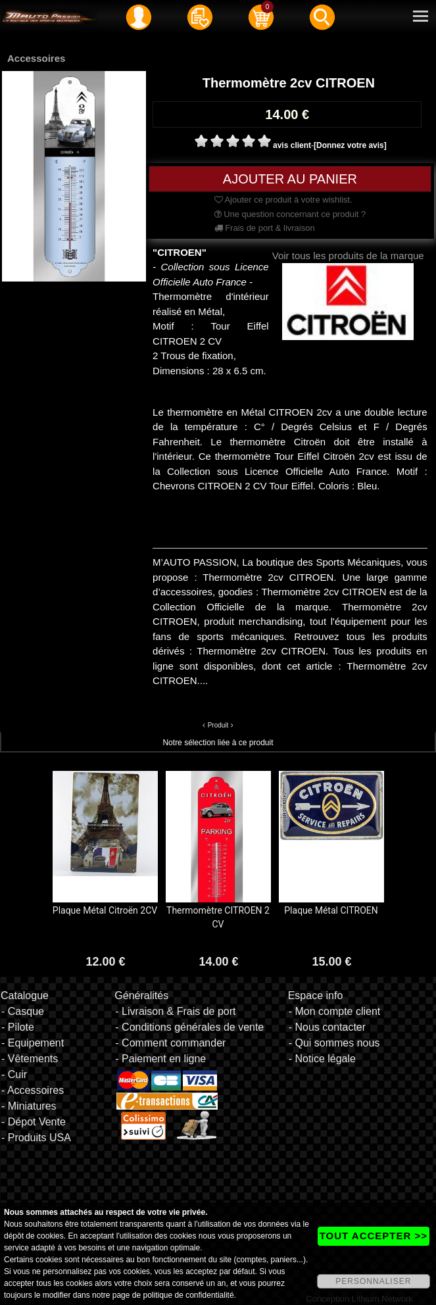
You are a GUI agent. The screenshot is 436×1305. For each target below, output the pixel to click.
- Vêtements (29, 1058)
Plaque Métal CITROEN (330, 910)
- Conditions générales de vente (189, 1027)
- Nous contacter (327, 1027)
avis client (292, 145)
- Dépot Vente (33, 1121)
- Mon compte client (335, 1011)
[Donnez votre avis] (350, 145)
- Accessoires (32, 1090)
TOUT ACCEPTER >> (373, 1235)
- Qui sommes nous (334, 1042)
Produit (218, 725)
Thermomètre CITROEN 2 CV (218, 917)
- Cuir (14, 1074)
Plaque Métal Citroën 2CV (105, 910)
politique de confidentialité (188, 1295)
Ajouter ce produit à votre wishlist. (283, 200)
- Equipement (32, 1042)
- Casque (22, 1011)
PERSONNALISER (373, 1281)
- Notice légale (322, 1058)
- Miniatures (29, 1106)
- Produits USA (36, 1137)
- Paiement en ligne (160, 1058)
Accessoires (36, 58)
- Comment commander (170, 1042)
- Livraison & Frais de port (175, 1011)
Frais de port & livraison (264, 228)
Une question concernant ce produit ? (290, 214)
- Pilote (17, 1027)
